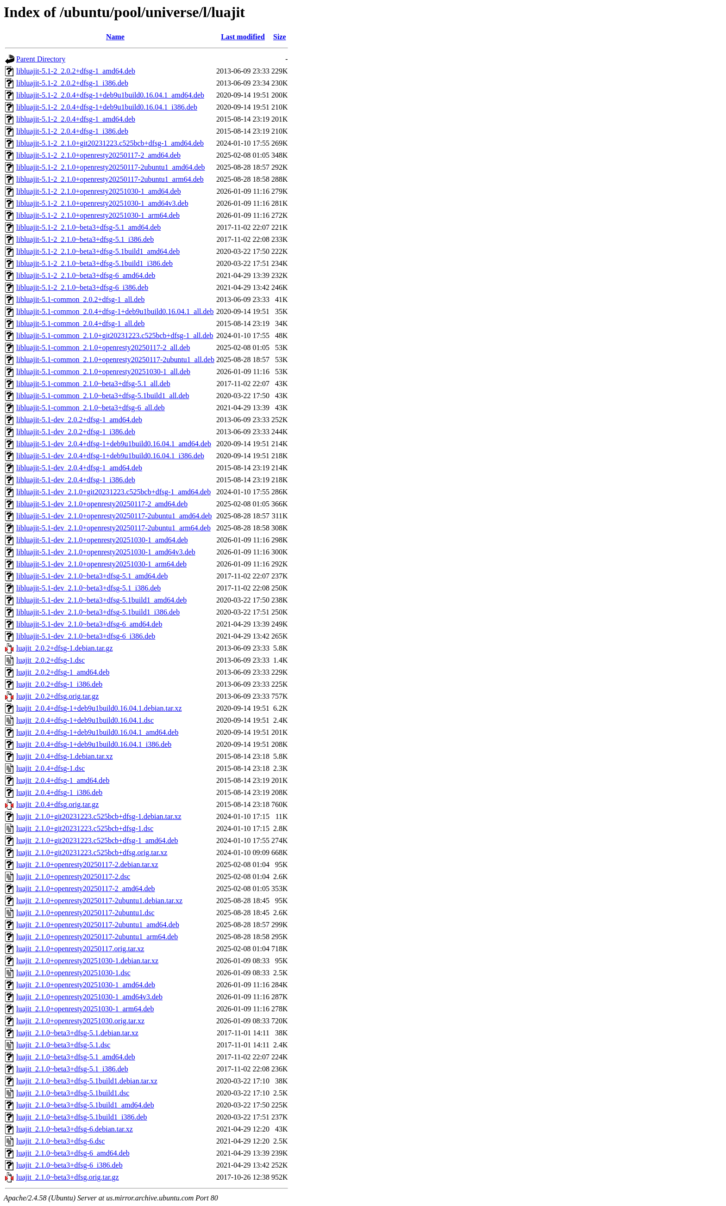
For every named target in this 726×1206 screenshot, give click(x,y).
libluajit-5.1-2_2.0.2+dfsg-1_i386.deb (72, 83)
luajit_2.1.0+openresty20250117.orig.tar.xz (80, 949)
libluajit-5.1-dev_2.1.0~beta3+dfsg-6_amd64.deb (89, 624)
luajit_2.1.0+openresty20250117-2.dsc (73, 876)
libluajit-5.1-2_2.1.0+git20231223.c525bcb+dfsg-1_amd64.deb (110, 143)
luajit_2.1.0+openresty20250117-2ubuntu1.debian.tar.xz (99, 900)
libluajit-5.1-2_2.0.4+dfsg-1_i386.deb (72, 131)
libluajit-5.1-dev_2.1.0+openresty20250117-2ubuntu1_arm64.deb (113, 528)
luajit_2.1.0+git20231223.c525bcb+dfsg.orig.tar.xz (91, 852)
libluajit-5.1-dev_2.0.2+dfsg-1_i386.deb (75, 432)
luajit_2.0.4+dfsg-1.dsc (50, 768)
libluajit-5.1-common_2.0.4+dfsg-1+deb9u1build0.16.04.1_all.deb (114, 311)
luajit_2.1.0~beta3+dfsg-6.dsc (60, 1141)
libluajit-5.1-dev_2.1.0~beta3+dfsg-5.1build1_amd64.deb (101, 600)
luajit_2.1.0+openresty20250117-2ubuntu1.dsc (85, 913)
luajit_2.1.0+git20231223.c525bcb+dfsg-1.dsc (84, 828)
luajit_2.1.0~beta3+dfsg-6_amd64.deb (73, 1153)
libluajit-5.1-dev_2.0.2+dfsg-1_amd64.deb (79, 420)
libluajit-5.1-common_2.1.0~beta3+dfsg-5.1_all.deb (93, 384)
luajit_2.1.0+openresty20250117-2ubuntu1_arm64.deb (97, 937)
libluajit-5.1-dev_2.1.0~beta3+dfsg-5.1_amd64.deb (92, 576)
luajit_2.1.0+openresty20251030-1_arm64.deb (85, 1009)
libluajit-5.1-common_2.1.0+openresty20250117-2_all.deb (103, 347)
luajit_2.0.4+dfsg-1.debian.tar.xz (64, 756)
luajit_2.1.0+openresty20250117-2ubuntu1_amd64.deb (97, 925)
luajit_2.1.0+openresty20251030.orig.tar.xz (80, 1021)
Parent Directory (40, 59)
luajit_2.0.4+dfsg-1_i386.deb (59, 792)
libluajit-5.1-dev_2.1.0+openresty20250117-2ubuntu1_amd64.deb (114, 516)
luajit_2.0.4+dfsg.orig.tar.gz (57, 804)
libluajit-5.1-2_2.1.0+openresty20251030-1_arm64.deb (98, 215)
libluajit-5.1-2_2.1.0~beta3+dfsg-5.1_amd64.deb (88, 227)
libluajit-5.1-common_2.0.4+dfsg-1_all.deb (80, 323)
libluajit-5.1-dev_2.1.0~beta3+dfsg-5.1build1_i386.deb (98, 612)
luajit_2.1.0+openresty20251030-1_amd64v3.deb (89, 997)
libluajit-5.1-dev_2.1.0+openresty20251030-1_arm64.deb (101, 564)
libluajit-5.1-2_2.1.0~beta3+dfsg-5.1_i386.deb (85, 239)
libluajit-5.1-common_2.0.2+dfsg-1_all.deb (80, 299)
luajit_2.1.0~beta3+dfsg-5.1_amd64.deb (75, 1057)
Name (115, 37)
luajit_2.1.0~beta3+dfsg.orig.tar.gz (67, 1177)
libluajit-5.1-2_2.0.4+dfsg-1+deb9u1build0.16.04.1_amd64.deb (110, 95)
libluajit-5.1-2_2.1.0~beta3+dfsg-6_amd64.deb (85, 275)
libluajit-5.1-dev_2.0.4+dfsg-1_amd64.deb (79, 468)
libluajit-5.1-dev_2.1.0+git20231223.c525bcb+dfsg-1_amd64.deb (113, 492)
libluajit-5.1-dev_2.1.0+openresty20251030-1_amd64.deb (102, 540)
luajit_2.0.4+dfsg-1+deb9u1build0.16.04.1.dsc (85, 720)
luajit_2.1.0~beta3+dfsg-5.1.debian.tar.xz (77, 1033)
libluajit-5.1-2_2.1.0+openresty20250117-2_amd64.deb (98, 155)
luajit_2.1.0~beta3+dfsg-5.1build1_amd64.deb (85, 1105)
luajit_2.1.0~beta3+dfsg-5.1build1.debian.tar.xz (86, 1081)
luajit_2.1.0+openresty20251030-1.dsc (73, 973)
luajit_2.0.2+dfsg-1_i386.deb (59, 684)
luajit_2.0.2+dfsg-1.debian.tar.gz (64, 648)
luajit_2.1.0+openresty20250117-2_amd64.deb (85, 888)
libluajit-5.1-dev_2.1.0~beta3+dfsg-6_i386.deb (85, 636)
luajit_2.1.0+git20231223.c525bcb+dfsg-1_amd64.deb (97, 840)
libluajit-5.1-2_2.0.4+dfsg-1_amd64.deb (75, 119)
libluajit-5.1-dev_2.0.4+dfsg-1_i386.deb (75, 480)
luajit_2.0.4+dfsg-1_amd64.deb (62, 780)
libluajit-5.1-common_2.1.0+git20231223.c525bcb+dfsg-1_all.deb (114, 335)
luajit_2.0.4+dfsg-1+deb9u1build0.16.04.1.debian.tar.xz (99, 708)
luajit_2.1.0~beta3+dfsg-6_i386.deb (69, 1165)
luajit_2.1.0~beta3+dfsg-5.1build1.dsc (72, 1093)
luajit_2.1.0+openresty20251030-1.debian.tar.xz (87, 961)
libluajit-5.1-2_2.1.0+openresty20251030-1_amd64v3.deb (102, 203)
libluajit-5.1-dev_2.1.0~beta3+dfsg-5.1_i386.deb (88, 588)
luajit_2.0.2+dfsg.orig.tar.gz (57, 696)
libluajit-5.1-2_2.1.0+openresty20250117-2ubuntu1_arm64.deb (110, 179)
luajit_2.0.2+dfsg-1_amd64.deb (62, 672)
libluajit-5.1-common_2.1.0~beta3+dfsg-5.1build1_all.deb (102, 396)
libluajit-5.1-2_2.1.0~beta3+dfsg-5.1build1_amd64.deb (98, 251)
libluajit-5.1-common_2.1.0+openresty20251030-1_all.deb (103, 371)
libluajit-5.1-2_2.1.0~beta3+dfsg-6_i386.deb (82, 287)
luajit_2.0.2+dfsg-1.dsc (50, 660)
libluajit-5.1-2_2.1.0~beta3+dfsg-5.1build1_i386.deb (94, 263)
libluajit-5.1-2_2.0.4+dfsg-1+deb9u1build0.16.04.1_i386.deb (106, 107)
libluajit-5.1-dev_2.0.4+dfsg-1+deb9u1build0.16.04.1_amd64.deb (113, 444)
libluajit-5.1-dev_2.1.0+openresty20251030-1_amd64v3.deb (105, 552)
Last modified (243, 37)
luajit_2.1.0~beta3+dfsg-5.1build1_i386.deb (81, 1117)
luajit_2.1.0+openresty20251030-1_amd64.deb (85, 985)
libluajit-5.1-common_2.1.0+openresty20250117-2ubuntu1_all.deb (115, 359)
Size (279, 37)
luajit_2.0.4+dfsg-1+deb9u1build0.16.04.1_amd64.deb (97, 732)
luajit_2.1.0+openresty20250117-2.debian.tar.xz (87, 864)
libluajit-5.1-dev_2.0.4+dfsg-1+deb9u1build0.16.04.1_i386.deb (110, 456)
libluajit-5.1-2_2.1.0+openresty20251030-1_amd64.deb (98, 191)
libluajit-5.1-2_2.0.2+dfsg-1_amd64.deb (75, 71)
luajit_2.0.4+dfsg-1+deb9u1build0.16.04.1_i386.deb (93, 744)
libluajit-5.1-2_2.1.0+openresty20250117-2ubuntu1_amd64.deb (110, 167)
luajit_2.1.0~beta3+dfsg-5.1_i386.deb (72, 1069)
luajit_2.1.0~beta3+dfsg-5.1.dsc (63, 1045)
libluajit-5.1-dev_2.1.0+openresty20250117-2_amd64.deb (102, 504)
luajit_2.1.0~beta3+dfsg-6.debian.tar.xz (74, 1129)
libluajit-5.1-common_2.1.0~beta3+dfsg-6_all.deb (90, 408)
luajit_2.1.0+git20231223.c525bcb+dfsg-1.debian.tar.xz (99, 816)
